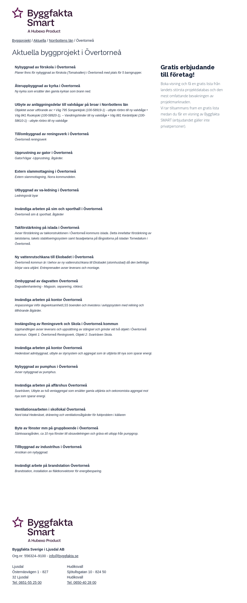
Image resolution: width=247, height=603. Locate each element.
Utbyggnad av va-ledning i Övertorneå (47, 190)
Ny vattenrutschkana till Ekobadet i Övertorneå (54, 257)
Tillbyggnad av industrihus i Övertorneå (48, 447)
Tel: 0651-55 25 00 (27, 582)
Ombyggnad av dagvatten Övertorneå (46, 281)
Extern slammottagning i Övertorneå (45, 171)
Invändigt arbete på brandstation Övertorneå (52, 466)
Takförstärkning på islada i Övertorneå (47, 228)
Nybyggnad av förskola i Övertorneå (45, 67)
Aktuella (39, 40)
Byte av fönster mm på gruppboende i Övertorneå (56, 428)
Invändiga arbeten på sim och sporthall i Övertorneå (58, 209)
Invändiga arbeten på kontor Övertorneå (48, 300)
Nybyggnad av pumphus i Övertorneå (46, 367)
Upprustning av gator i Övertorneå (44, 153)
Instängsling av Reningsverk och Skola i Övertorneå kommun (66, 324)
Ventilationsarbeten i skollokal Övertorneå (50, 409)
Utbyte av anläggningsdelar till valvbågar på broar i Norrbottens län (71, 105)
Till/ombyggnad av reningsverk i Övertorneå (52, 134)
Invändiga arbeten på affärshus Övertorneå (51, 385)
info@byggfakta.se (63, 556)
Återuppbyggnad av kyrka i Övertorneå (47, 86)
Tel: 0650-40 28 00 (81, 582)
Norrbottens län (61, 40)
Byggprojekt (21, 40)
